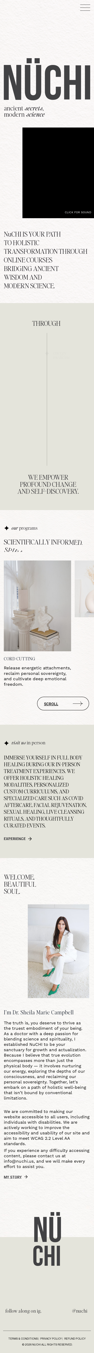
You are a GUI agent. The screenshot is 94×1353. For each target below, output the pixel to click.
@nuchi (80, 1311)
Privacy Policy (51, 1338)
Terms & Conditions (23, 1338)
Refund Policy (75, 1338)
